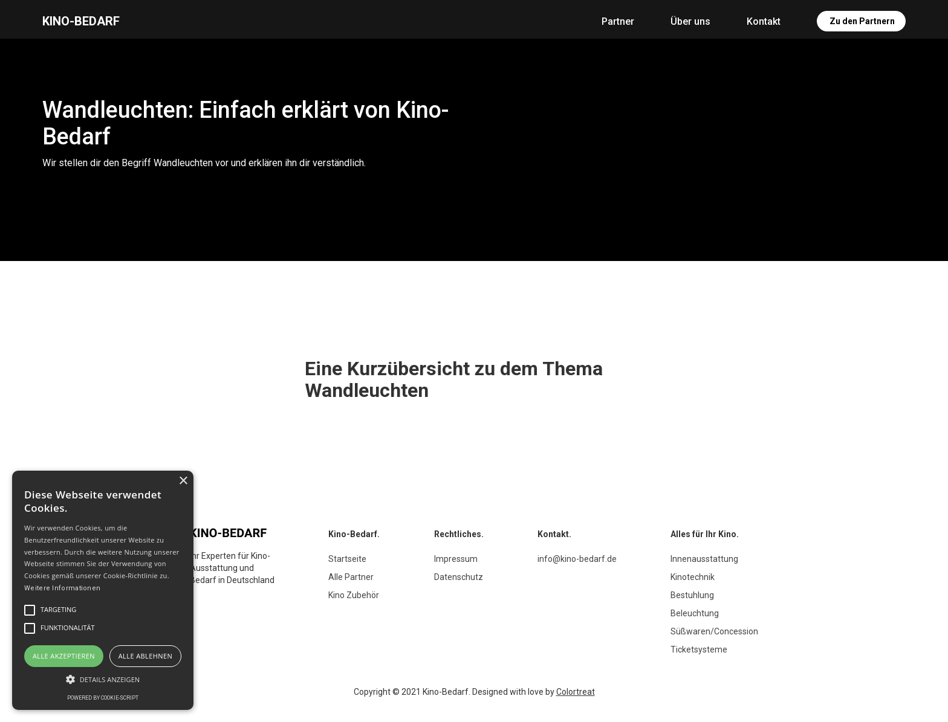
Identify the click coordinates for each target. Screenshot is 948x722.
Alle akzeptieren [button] (64, 655)
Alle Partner (351, 577)
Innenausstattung (704, 559)
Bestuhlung (692, 595)
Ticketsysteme (698, 649)
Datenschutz (458, 577)
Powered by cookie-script (102, 698)
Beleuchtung (694, 613)
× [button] (182, 481)
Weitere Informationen (62, 588)
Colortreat (575, 692)
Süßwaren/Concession (714, 631)
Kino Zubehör (353, 595)
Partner (618, 21)
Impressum (456, 559)
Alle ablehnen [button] (145, 655)
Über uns (690, 21)
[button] (102, 679)
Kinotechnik (692, 577)
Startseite (347, 559)
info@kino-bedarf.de (577, 559)
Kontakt (764, 21)
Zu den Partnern (862, 21)
